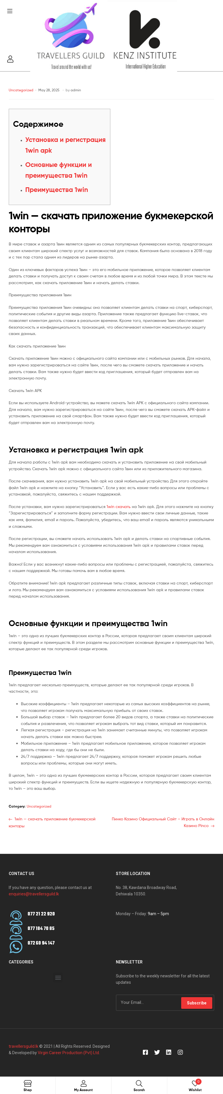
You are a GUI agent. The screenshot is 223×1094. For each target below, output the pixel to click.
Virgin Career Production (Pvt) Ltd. (68, 1052)
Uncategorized (21, 90)
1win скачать (119, 506)
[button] (58, 977)
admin (76, 90)
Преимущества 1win (56, 190)
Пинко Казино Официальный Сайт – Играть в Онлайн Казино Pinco (163, 822)
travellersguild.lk (23, 1046)
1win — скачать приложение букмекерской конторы (52, 822)
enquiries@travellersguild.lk (34, 894)
